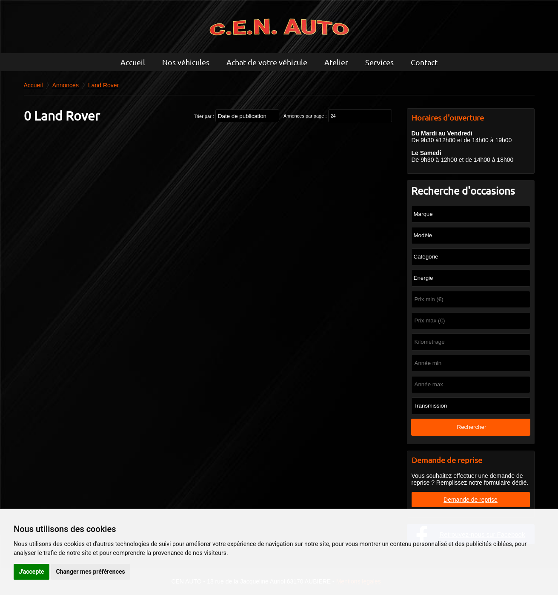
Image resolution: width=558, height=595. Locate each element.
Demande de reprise (471, 499)
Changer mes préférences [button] (90, 571)
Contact (424, 61)
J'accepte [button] (31, 571)
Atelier (336, 61)
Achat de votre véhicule (266, 61)
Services (379, 61)
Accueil (132, 61)
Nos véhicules (185, 61)
